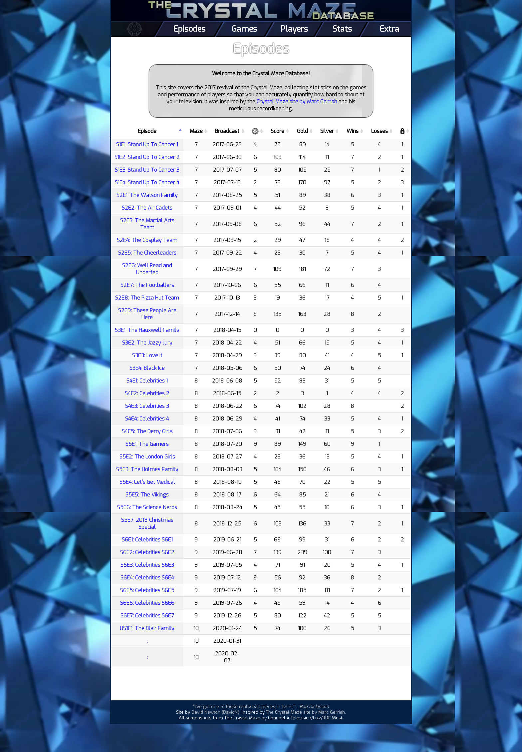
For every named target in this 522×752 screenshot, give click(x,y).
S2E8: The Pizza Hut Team (147, 297)
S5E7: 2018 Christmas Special (147, 523)
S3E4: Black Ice (147, 368)
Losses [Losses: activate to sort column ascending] (379, 131)
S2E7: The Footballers (147, 285)
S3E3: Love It (147, 355)
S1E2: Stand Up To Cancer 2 (147, 157)
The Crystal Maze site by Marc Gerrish (305, 712)
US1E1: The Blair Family (147, 628)
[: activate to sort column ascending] (255, 131)
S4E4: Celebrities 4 (147, 418)
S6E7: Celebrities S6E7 (147, 615)
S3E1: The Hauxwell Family (147, 330)
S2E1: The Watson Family (147, 195)
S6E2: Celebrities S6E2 (147, 552)
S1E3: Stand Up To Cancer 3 (147, 169)
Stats (342, 29)
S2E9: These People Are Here (147, 314)
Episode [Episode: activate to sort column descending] (147, 131)
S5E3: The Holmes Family (147, 469)
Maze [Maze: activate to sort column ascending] (196, 131)
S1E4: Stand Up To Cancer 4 (147, 182)
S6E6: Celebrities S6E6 (147, 602)
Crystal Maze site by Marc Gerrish (297, 101)
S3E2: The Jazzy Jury (147, 342)
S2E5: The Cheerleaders (147, 252)
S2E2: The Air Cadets (147, 207)
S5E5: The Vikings (147, 494)
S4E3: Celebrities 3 (147, 405)
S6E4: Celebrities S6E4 (147, 577)
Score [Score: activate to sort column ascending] (277, 131)
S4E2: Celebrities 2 (147, 393)
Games (244, 29)
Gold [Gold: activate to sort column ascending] (302, 131)
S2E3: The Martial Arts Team (147, 224)
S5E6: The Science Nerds (147, 507)
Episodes (189, 29)
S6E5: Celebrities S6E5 (147, 590)
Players (294, 29)
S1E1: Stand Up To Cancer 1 (147, 144)
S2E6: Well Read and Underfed (147, 269)
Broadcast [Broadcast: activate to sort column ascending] (227, 131)
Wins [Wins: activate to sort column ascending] (353, 131)
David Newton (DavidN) (215, 712)
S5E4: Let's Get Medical (147, 481)
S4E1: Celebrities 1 (147, 380)
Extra (389, 29)
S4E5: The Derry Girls (147, 431)
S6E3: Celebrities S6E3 (147, 564)
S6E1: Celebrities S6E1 (147, 539)
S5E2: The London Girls (147, 456)
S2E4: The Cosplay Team (147, 240)
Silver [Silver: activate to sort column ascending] (327, 131)
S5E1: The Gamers (147, 443)
